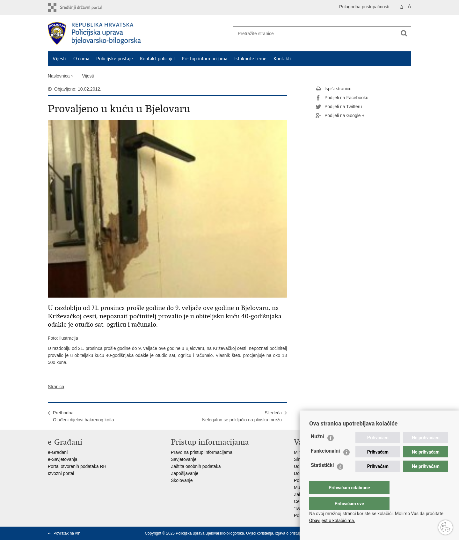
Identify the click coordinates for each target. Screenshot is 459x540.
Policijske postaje (114, 59)
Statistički (322, 478)
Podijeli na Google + (340, 116)
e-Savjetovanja (62, 459)
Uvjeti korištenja (259, 533)
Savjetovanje (183, 459)
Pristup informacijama (204, 59)
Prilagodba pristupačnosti (364, 6)
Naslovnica (58, 75)
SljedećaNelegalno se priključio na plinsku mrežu (242, 416)
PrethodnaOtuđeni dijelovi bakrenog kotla (83, 416)
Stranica (56, 386)
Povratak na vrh (67, 533)
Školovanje (182, 480)
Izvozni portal (61, 473)
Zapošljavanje (184, 473)
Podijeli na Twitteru (339, 107)
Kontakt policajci (157, 59)
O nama (81, 59)
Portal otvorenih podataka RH (77, 466)
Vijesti (59, 59)
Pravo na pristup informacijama (201, 452)
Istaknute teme (250, 59)
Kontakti (282, 59)
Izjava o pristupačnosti (294, 533)
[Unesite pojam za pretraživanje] (313, 33)
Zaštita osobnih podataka (196, 466)
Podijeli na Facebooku (342, 98)
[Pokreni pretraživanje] (403, 33)
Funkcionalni (325, 464)
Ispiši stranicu (334, 89)
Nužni (317, 449)
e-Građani (58, 452)
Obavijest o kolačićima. (332, 520)
